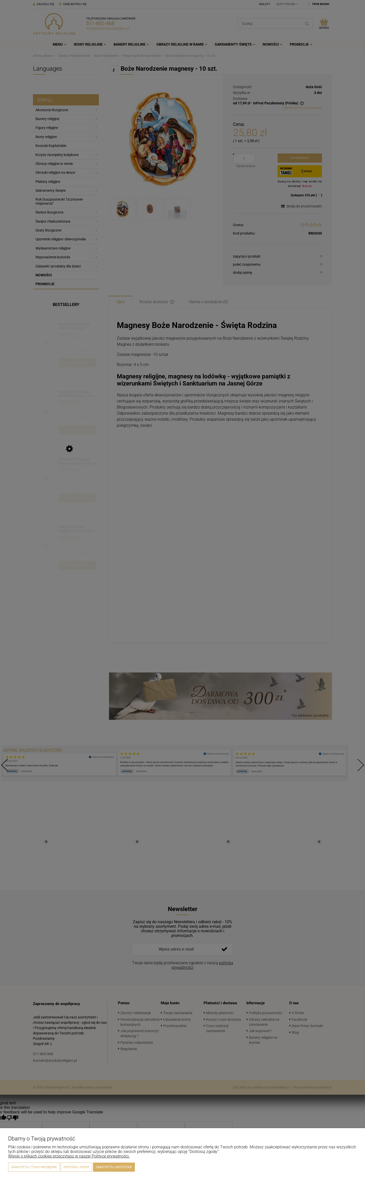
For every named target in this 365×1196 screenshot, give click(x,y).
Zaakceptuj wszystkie (114, 1167)
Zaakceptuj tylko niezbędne (34, 1167)
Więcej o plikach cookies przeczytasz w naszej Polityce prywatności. (69, 1156)
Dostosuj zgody (76, 1167)
